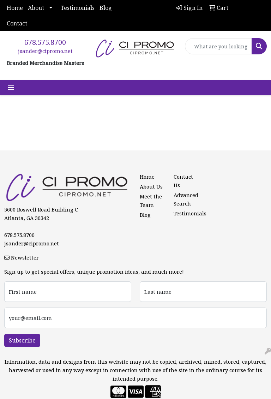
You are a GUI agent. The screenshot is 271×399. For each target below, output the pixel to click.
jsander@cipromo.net (45, 50)
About (36, 8)
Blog (106, 8)
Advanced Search (186, 199)
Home (15, 8)
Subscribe (22, 340)
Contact (17, 23)
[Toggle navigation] (11, 88)
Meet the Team (151, 200)
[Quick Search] (218, 46)
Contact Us (183, 181)
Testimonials (78, 8)
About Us (151, 186)
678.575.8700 (45, 42)
